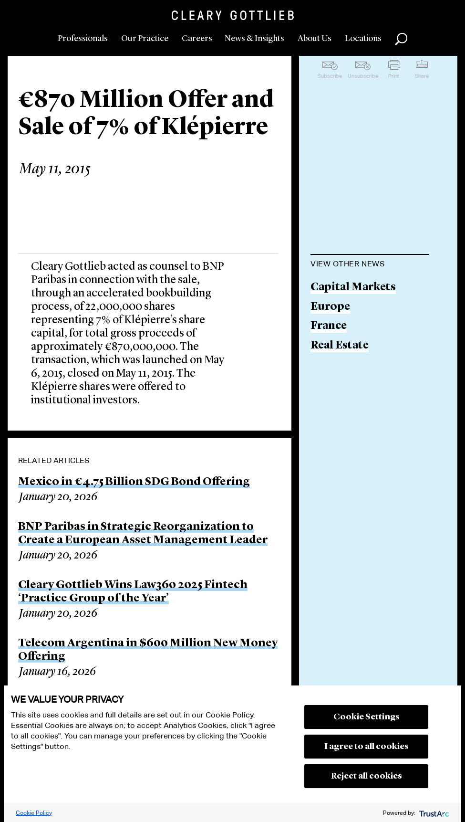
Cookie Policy (34, 812)
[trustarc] (433, 813)
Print (393, 76)
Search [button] (401, 39)
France (328, 326)
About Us (314, 38)
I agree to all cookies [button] (366, 746)
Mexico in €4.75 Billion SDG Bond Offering (134, 482)
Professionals (83, 38)
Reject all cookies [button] (366, 776)
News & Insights (254, 38)
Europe (330, 307)
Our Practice (144, 38)
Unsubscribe (363, 76)
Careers (197, 38)
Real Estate (339, 345)
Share (422, 76)
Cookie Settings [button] (366, 717)
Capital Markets (353, 287)
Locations (363, 38)
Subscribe (330, 76)
